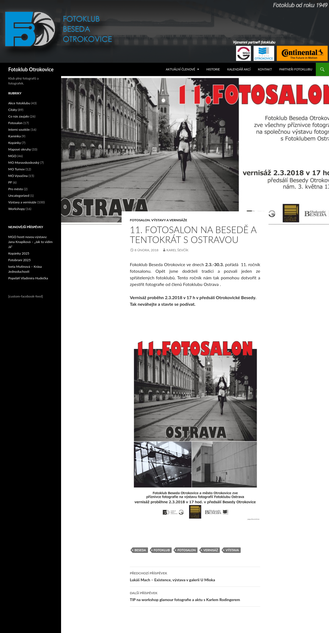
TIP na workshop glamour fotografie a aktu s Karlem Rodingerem (195, 596)
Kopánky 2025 (18, 253)
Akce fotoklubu (19, 103)
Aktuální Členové (180, 69)
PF (10, 182)
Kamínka (14, 136)
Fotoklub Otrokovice (31, 69)
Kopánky (14, 143)
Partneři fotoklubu (295, 69)
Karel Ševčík (177, 250)
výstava (232, 550)
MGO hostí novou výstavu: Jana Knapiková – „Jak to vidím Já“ (30, 242)
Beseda (140, 550)
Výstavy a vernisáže (169, 220)
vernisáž (210, 550)
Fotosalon (140, 220)
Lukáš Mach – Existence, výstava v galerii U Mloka (195, 576)
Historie (213, 69)
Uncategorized (18, 195)
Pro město (15, 189)
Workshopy (16, 209)
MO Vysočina (18, 176)
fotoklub (162, 550)
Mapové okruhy (19, 149)
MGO (12, 156)
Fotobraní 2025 (19, 260)
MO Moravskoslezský (23, 162)
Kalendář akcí (239, 69)
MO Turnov (16, 169)
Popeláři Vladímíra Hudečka (28, 278)
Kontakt (265, 69)
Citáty (12, 110)
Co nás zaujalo (18, 116)
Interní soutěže (19, 129)
